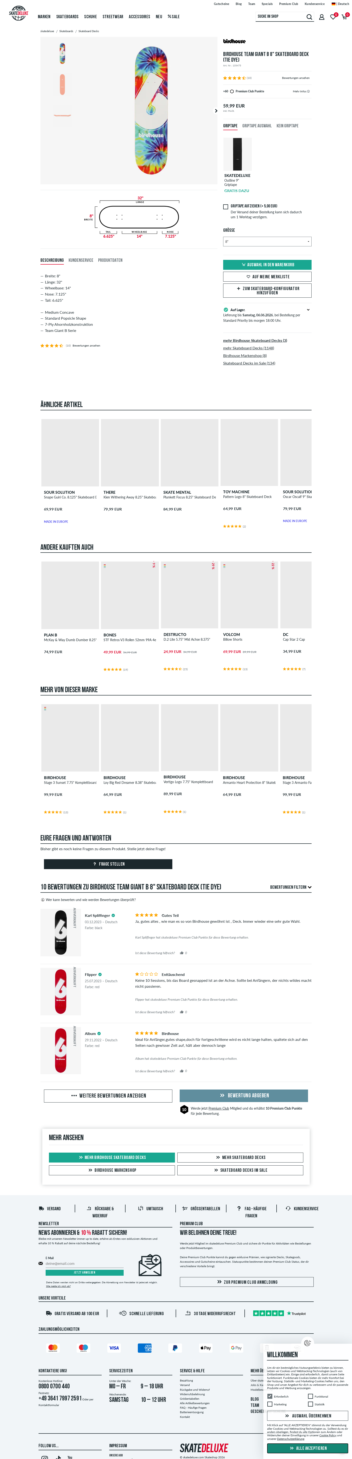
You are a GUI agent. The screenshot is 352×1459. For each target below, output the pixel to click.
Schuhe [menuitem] (90, 17)
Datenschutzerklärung (290, 1439)
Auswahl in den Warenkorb (267, 265)
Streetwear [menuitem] (113, 17)
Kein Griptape (288, 126)
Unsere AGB (116, 1455)
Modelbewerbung (262, 1389)
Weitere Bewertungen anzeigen (108, 1096)
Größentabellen (201, 1209)
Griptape (230, 126)
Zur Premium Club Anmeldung (247, 1282)
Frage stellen (108, 864)
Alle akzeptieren (308, 1448)
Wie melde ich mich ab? (58, 1286)
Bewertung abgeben (243, 1096)
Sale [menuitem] (174, 17)
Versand (50, 1209)
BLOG (255, 1399)
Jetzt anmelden (84, 1272)
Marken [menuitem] (44, 17)
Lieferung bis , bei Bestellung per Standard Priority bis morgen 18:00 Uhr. (267, 314)
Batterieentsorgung (192, 1412)
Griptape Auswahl (257, 126)
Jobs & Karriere (260, 1385)
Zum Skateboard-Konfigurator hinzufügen (267, 291)
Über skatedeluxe (261, 1380)
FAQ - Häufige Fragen (193, 1407)
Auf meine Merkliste (267, 277)
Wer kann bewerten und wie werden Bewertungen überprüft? (88, 899)
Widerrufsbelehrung (192, 1394)
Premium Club (219, 1108)
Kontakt (185, 1417)
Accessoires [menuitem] (139, 17)
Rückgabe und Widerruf (195, 1389)
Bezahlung (186, 1380)
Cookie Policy (327, 1435)
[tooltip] (308, 91)
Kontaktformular (49, 1405)
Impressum (118, 1446)
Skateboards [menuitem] (67, 17)
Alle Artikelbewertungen (195, 1403)
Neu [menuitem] (159, 17)
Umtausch (150, 1209)
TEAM (255, 1405)
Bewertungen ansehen (296, 78)
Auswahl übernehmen (307, 1416)
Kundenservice (302, 1209)
